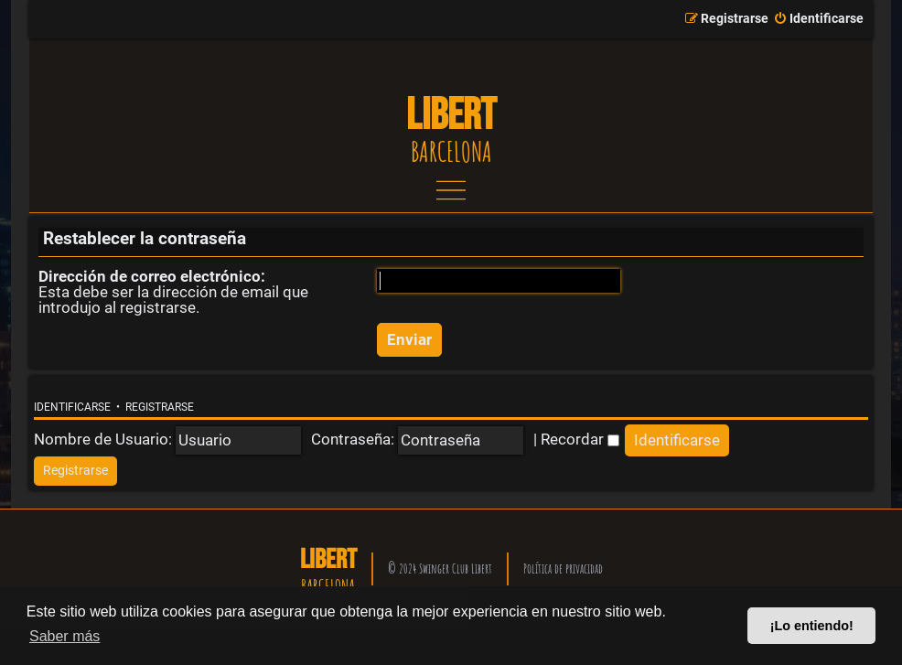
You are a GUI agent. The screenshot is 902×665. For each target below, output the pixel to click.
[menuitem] (818, 19)
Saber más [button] (64, 636)
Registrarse (159, 407)
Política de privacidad (563, 568)
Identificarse (72, 407)
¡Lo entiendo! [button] (812, 625)
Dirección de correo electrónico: (151, 276)
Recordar (580, 439)
